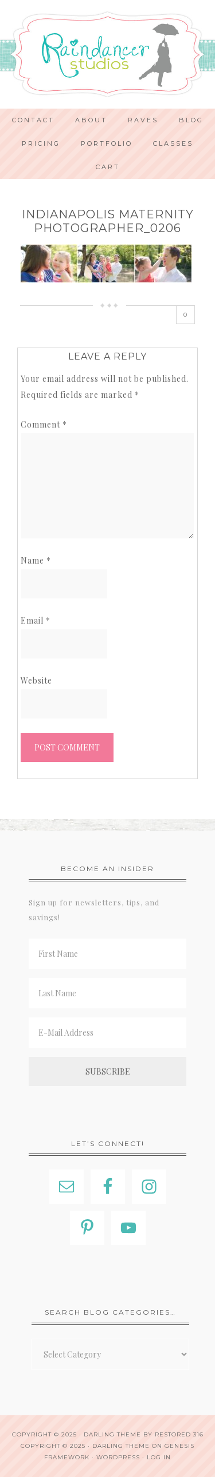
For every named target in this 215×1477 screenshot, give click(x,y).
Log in (159, 1457)
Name (36, 560)
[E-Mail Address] (107, 1032)
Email (35, 620)
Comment (44, 424)
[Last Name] (107, 993)
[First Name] (107, 954)
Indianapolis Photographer (107, 54)
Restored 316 (179, 1434)
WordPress (118, 1457)
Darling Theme (121, 1446)
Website (36, 680)
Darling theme (112, 1434)
